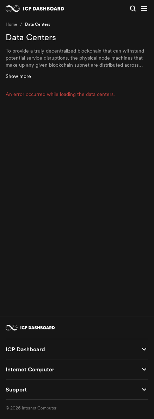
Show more (18, 76)
